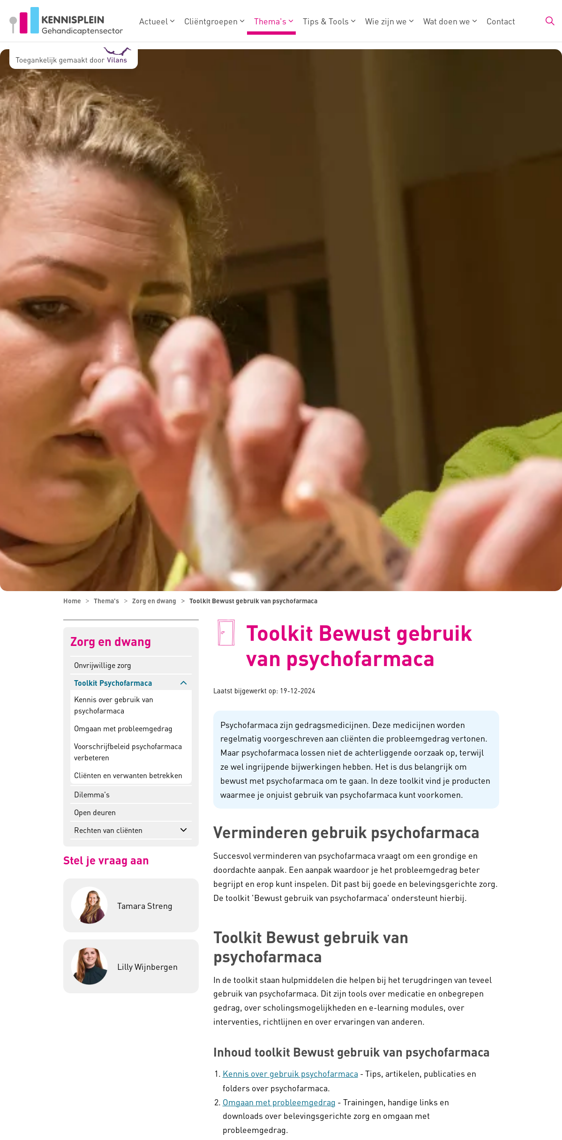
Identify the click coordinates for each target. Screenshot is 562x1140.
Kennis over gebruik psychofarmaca (290, 1073)
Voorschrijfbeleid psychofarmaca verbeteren (128, 751)
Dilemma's (92, 794)
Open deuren (95, 812)
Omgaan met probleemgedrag (123, 728)
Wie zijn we (386, 20)
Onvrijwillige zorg (102, 665)
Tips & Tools (326, 20)
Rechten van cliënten (108, 830)
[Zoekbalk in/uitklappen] (550, 21)
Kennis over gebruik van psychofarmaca (113, 704)
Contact (501, 20)
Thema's (270, 20)
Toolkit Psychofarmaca (113, 683)
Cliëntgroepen (211, 20)
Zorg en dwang (110, 641)
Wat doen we (446, 20)
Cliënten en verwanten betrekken (128, 775)
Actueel (153, 20)
